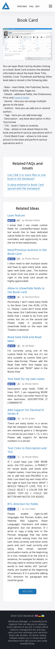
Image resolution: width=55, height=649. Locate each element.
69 (18, 346)
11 (18, 457)
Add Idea (27, 591)
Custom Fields (21, 97)
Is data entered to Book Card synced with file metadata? (25, 186)
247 (18, 259)
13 (18, 418)
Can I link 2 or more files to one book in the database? (26, 176)
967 (18, 220)
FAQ (31, 6)
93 (18, 297)
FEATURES (22, 6)
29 (18, 384)
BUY (37, 6)
